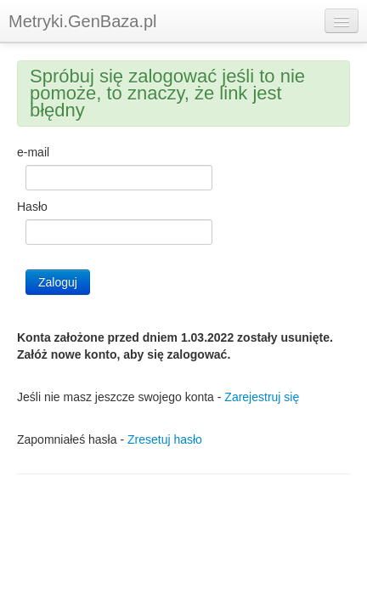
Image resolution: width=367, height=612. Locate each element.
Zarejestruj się (261, 397)
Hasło (32, 206)
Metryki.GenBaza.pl (82, 21)
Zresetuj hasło (164, 439)
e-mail (33, 152)
